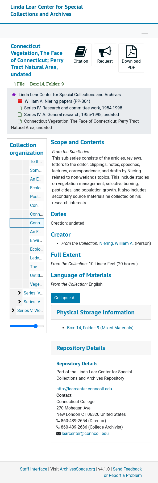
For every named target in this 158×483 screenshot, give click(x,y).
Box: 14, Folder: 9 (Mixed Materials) (100, 327)
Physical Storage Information (95, 312)
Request (105, 54)
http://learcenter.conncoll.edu (84, 388)
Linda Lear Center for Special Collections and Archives (46, 10)
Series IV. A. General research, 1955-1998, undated (71, 114)
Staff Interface (33, 469)
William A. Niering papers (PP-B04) (57, 101)
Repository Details (80, 348)
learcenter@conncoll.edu (85, 433)
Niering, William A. (116, 243)
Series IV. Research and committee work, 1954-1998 (73, 107)
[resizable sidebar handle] (27, 326)
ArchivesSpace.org (77, 469)
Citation (80, 54)
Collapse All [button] (65, 297)
